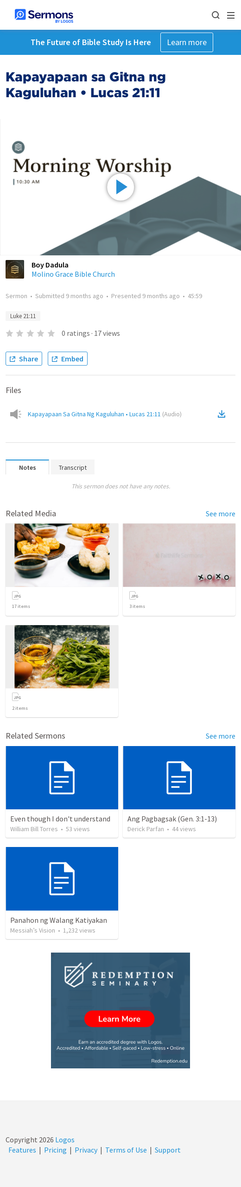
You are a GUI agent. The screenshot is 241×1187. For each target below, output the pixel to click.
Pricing (55, 1149)
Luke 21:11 (23, 316)
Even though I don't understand (60, 818)
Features (22, 1149)
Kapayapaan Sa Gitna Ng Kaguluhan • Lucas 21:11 (105, 414)
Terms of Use (126, 1149)
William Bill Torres (34, 829)
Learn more (187, 42)
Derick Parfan (145, 829)
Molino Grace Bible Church (73, 274)
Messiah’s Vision (32, 930)
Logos (64, 1139)
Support (168, 1149)
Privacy (86, 1149)
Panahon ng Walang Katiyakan (58, 920)
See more (220, 513)
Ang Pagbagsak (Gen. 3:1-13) (172, 818)
